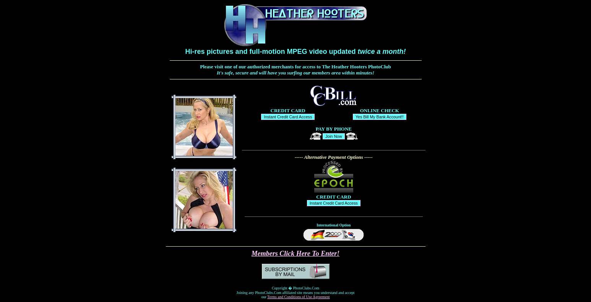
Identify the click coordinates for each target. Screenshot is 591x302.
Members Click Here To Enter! (295, 253)
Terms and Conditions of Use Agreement (298, 297)
